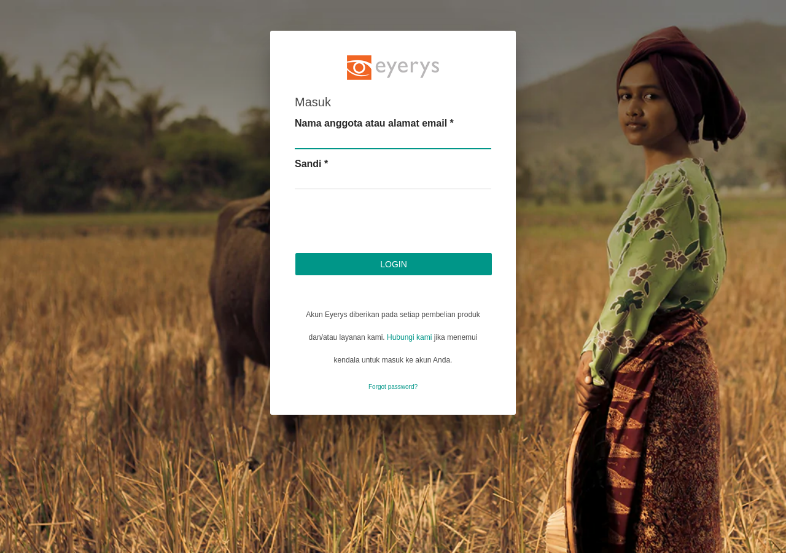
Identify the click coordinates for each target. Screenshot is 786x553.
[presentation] (388, 223)
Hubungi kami (409, 337)
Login (393, 264)
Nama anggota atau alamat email (374, 123)
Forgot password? (393, 386)
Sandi (311, 164)
